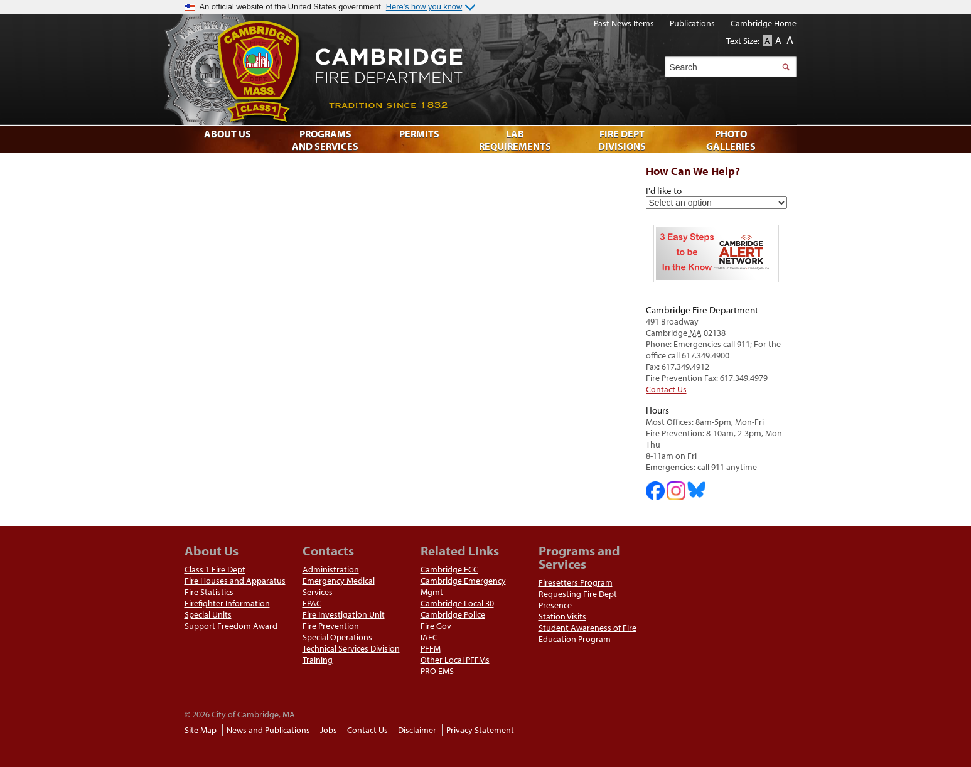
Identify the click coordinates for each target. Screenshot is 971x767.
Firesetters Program (576, 582)
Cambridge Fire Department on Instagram (676, 490)
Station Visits (562, 616)
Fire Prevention (331, 625)
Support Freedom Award (231, 625)
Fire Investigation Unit (344, 614)
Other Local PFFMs (455, 659)
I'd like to (664, 190)
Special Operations (337, 637)
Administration (331, 569)
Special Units (208, 614)
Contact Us (666, 389)
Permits (419, 133)
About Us (227, 133)
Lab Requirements (515, 140)
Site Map (201, 730)
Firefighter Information (227, 603)
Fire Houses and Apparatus (235, 580)
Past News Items (624, 23)
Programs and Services (325, 140)
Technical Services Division (351, 648)
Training (318, 659)
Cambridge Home (764, 23)
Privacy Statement (480, 730)
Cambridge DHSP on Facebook (655, 490)
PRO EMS (437, 671)
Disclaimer (417, 730)
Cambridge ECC (449, 569)
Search (786, 66)
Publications (692, 23)
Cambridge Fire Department (473, 69)
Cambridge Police (453, 614)
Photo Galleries (731, 140)
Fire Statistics (209, 592)
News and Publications (268, 730)
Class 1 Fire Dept (215, 569)
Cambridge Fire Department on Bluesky (696, 489)
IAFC (429, 637)
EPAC (312, 603)
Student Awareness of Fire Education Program (587, 633)
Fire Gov (436, 625)
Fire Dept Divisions (622, 140)
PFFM (431, 648)
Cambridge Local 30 (457, 603)
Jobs (328, 730)
